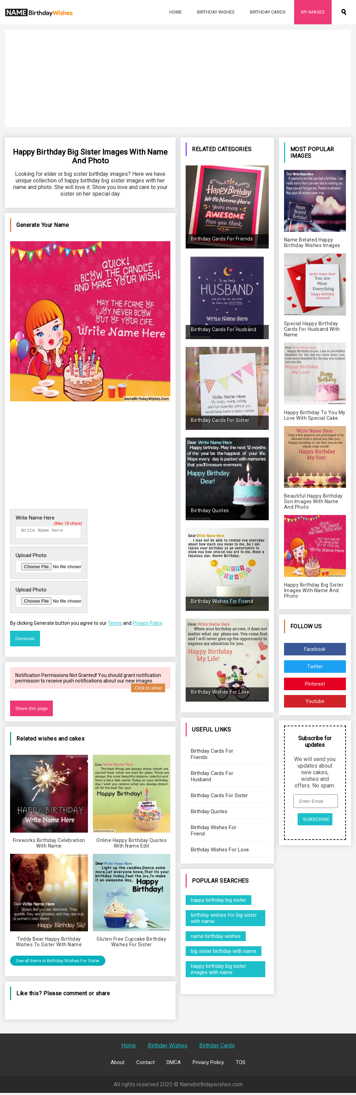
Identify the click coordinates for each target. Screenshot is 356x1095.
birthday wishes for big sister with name (224, 918)
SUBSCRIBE (316, 819)
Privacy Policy (147, 625)
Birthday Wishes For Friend (213, 830)
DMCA (174, 1064)
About (117, 1064)
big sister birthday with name (223, 951)
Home (175, 12)
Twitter (315, 666)
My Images (313, 12)
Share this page (31, 710)
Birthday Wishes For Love (220, 850)
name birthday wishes (216, 936)
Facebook (314, 649)
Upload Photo (31, 557)
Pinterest (315, 684)
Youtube (315, 701)
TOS (240, 1064)
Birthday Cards (268, 12)
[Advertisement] (178, 78)
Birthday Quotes (209, 811)
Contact (145, 1064)
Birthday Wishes (216, 12)
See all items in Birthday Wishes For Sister (57, 962)
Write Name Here (49, 518)
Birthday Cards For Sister (219, 795)
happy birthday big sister (218, 900)
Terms (115, 625)
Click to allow (148, 690)
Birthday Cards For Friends (212, 754)
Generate (25, 640)
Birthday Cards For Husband (212, 776)
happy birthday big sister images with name (218, 969)
